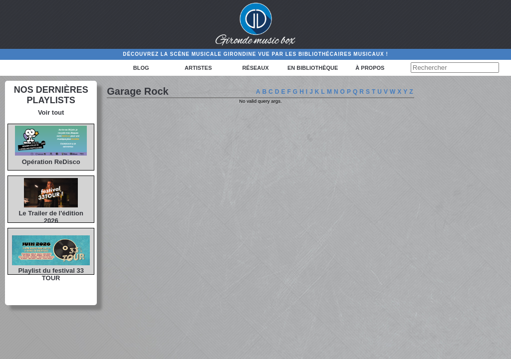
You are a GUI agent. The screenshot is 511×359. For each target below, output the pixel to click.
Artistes (198, 68)
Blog (141, 68)
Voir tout (51, 112)
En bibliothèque (312, 68)
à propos (369, 68)
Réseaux (255, 68)
